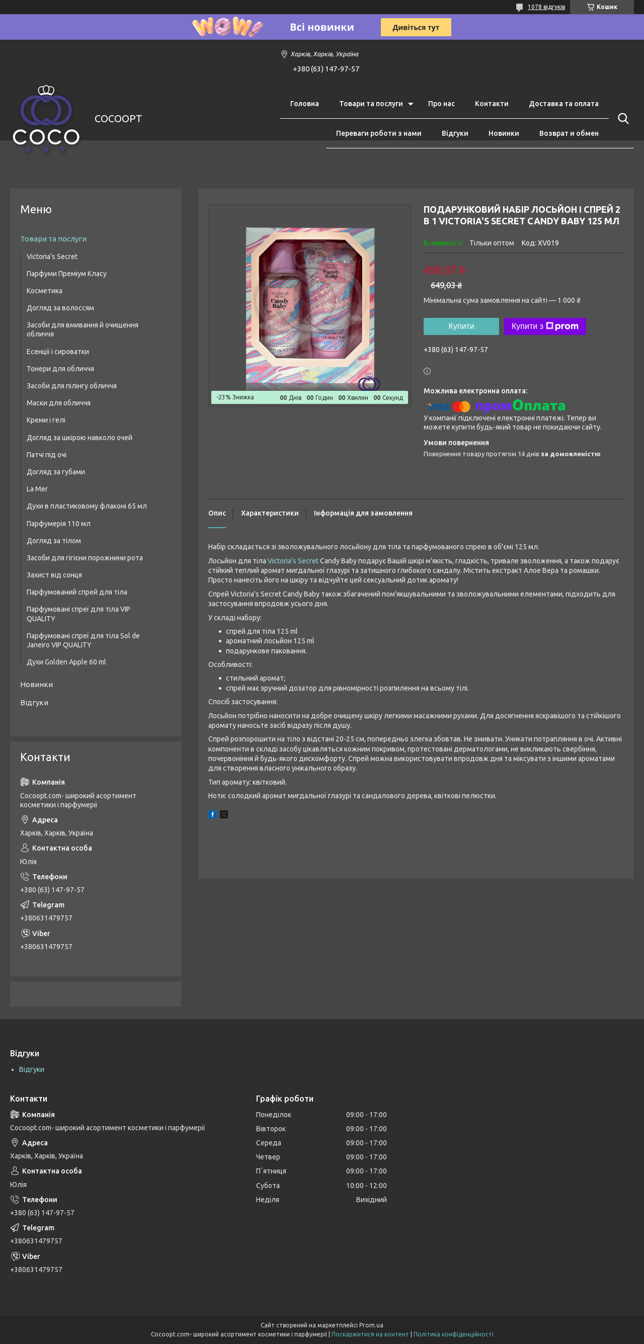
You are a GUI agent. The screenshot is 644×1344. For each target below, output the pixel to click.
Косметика (44, 291)
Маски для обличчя (59, 403)
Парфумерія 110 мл (59, 524)
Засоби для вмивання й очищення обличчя (82, 329)
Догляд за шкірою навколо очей (79, 438)
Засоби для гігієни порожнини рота (85, 558)
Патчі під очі (46, 455)
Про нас (441, 104)
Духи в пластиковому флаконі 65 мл (87, 506)
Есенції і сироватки (58, 352)
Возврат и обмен (569, 133)
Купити (461, 326)
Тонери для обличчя (60, 369)
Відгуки (455, 133)
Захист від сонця (54, 575)
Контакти (492, 104)
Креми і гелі (46, 420)
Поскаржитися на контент (370, 1334)
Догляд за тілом (54, 541)
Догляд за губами (56, 472)
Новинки (504, 133)
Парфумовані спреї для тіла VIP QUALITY (78, 613)
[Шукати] (621, 118)
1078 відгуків (546, 7)
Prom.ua (371, 1325)
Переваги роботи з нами (379, 133)
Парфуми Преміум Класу (67, 274)
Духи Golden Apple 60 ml (66, 662)
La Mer (37, 489)
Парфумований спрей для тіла (77, 592)
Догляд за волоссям (60, 308)
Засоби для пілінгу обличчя (72, 386)
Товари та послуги (371, 104)
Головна (304, 104)
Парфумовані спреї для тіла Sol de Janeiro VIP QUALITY (83, 640)
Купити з (545, 326)
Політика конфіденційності (454, 1334)
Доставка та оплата (564, 104)
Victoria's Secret (293, 561)
